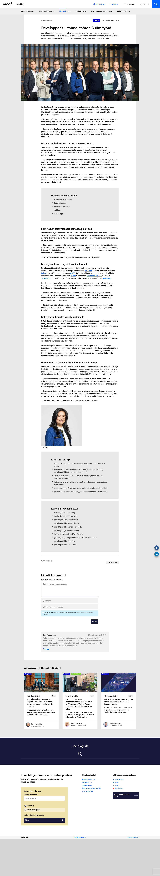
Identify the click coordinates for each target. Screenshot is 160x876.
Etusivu (113, 4)
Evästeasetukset (79, 837)
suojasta (41, 815)
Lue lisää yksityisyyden (34, 815)
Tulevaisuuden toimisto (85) (91, 788)
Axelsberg (107, 278)
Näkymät (96, 20)
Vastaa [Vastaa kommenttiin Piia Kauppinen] (46, 649)
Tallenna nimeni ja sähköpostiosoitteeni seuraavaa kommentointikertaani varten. (68, 613)
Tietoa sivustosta (132, 837)
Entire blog (30, 805)
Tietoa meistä (128, 4)
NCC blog (20, 4)
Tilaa (27, 820)
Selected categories (33, 810)
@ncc (117, 782)
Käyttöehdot (144, 4)
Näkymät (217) (87, 782)
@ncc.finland (119, 779)
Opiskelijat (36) (87, 785)
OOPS (72, 273)
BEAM (73, 276)
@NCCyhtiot (119, 788)
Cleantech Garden (94, 276)
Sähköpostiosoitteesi (31, 795)
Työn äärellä (76, 674)
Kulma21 (44, 273)
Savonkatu (45, 278)
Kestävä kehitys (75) (88, 779)
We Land (88, 271)
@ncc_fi (118, 785)
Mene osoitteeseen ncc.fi (121, 795)
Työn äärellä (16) (87, 791)
